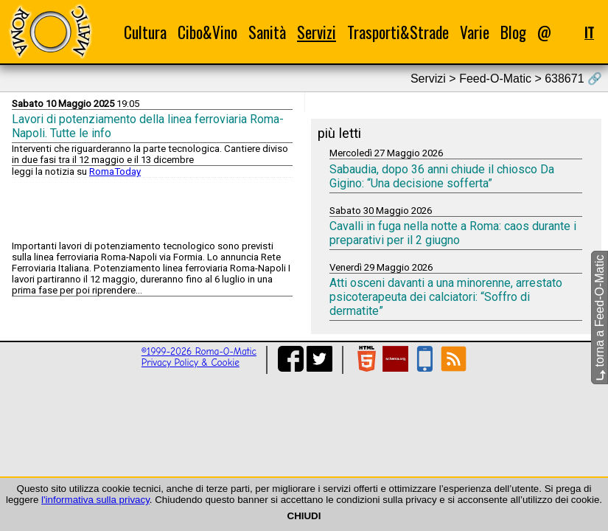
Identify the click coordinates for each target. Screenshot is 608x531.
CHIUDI (304, 515)
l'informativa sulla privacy (95, 499)
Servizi (316, 32)
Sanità (267, 32)
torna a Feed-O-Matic (599, 318)
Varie (474, 32)
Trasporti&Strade (398, 32)
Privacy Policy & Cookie (190, 362)
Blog (513, 32)
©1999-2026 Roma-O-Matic (198, 351)
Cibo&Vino (207, 32)
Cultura (145, 32)
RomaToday (115, 171)
